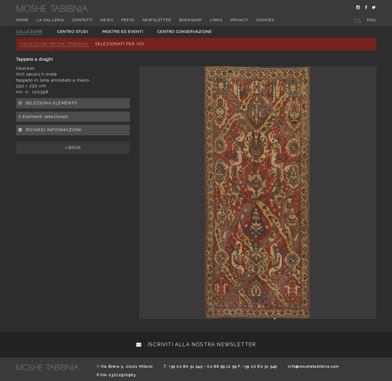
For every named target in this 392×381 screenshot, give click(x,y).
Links (216, 20)
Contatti (82, 20)
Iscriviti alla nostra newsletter (196, 344)
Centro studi (72, 31)
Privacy (239, 20)
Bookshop (190, 20)
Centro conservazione (184, 31)
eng (371, 20)
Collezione (29, 31)
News (106, 20)
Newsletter (156, 20)
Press (128, 20)
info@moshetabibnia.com (313, 366)
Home (22, 20)
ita (357, 20)
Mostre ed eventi (122, 31)
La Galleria (50, 20)
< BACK (73, 147)
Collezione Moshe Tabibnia (54, 43)
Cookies (265, 20)
